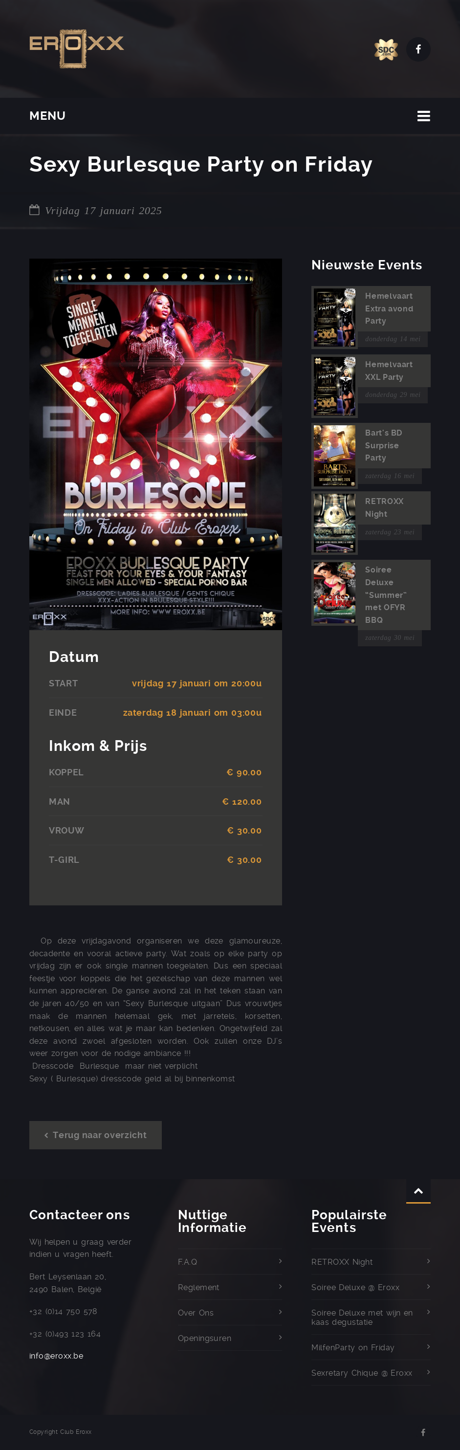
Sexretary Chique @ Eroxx (361, 1373)
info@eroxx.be (56, 1356)
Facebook (418, 49)
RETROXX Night (341, 1262)
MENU (47, 116)
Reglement (198, 1287)
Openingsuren (205, 1338)
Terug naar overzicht (95, 1135)
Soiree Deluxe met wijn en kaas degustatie (362, 1317)
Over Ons (196, 1313)
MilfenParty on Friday (352, 1347)
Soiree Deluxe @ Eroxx (355, 1287)
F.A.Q (187, 1262)
